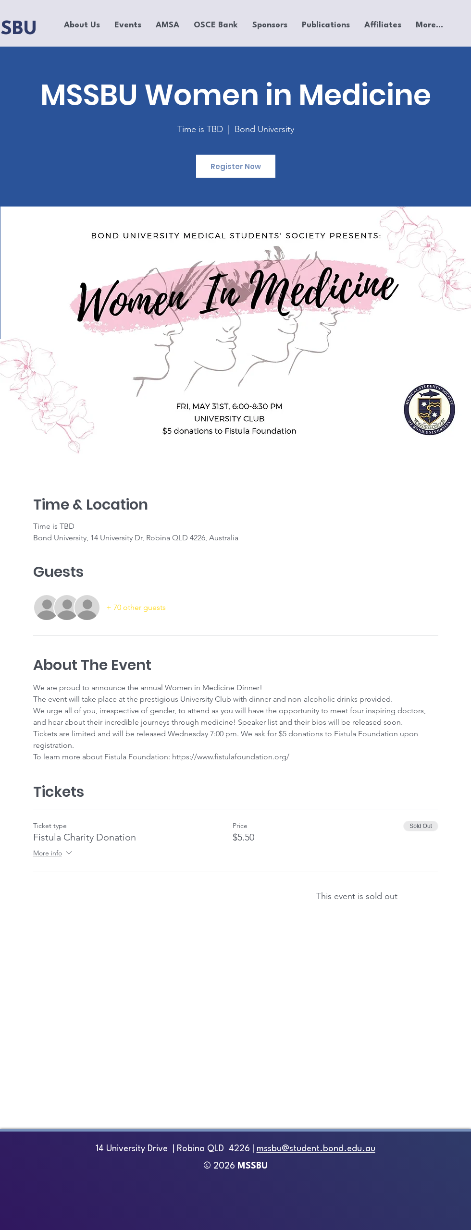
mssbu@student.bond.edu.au (316, 1149)
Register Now (236, 166)
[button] (82, 25)
